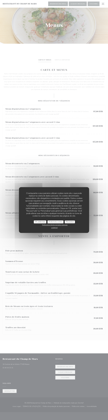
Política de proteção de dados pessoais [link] (55, 225)
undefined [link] (54, 228)
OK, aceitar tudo (40, 222)
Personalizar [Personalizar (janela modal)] (70, 222)
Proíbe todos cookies (55, 222)
